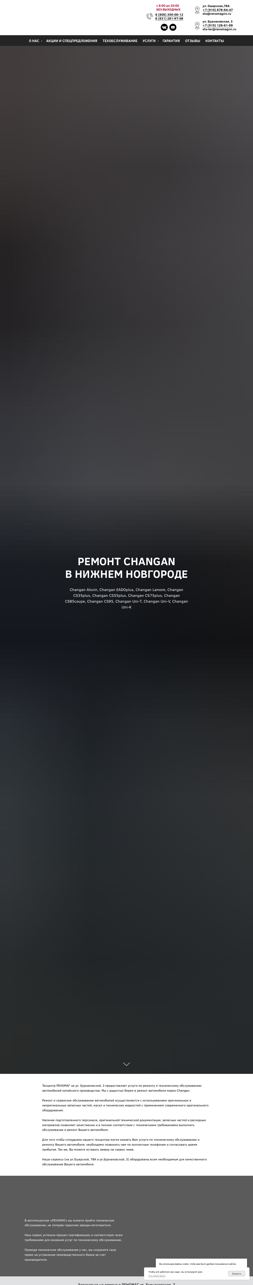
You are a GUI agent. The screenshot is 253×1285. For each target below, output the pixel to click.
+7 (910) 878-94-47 (218, 10)
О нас (34, 40)
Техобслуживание (120, 40)
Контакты (214, 40)
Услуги (149, 40)
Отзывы (192, 40)
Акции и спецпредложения (71, 40)
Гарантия (171, 40)
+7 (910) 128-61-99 (218, 25)
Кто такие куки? (157, 1275)
